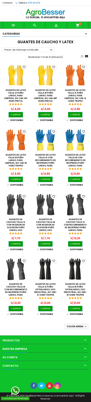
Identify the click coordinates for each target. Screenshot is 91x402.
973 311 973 (34, 2)
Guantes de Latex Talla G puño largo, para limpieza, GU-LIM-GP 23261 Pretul (15, 95)
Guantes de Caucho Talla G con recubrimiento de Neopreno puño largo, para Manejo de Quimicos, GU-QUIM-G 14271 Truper (75, 230)
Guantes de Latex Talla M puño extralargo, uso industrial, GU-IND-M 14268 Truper (75, 289)
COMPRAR (16, 114)
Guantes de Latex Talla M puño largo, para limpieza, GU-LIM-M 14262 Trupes (16, 160)
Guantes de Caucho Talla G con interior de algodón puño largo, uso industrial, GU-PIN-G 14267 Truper (15, 227)
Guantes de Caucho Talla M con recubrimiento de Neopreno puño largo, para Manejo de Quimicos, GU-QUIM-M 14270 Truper (15, 295)
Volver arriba (77, 326)
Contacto (7, 2)
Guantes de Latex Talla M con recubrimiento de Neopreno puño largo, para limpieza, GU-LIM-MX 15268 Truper (75, 162)
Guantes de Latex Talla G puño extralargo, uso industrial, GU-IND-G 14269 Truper (45, 289)
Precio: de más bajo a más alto (28, 50)
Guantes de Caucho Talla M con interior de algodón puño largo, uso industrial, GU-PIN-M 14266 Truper (45, 227)
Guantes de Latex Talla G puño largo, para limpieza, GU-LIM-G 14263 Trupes (75, 95)
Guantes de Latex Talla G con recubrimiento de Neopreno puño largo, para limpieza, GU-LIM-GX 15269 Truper (45, 162)
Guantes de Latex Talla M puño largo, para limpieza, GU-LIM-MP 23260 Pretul (45, 95)
